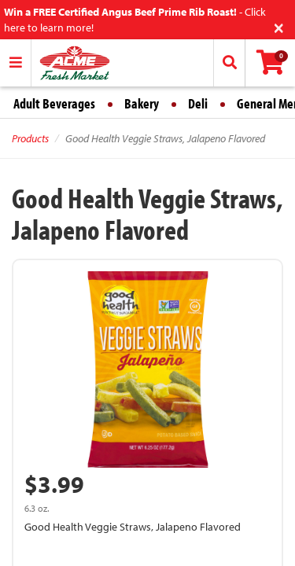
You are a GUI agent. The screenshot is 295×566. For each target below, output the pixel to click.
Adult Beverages (54, 103)
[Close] (279, 26)
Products (30, 138)
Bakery (141, 103)
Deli (198, 103)
